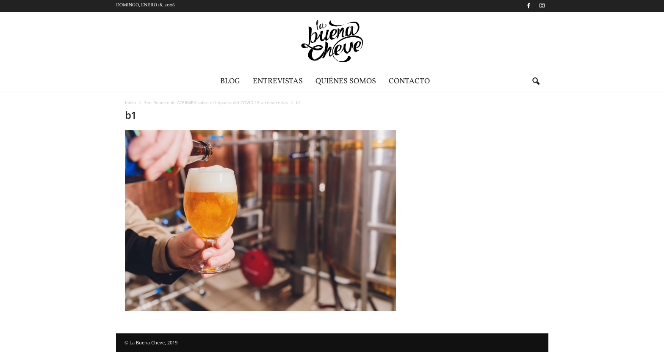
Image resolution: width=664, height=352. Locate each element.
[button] (535, 81)
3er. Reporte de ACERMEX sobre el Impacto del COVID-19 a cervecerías (216, 102)
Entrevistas (278, 81)
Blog (230, 81)
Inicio (130, 102)
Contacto (409, 81)
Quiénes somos (345, 81)
